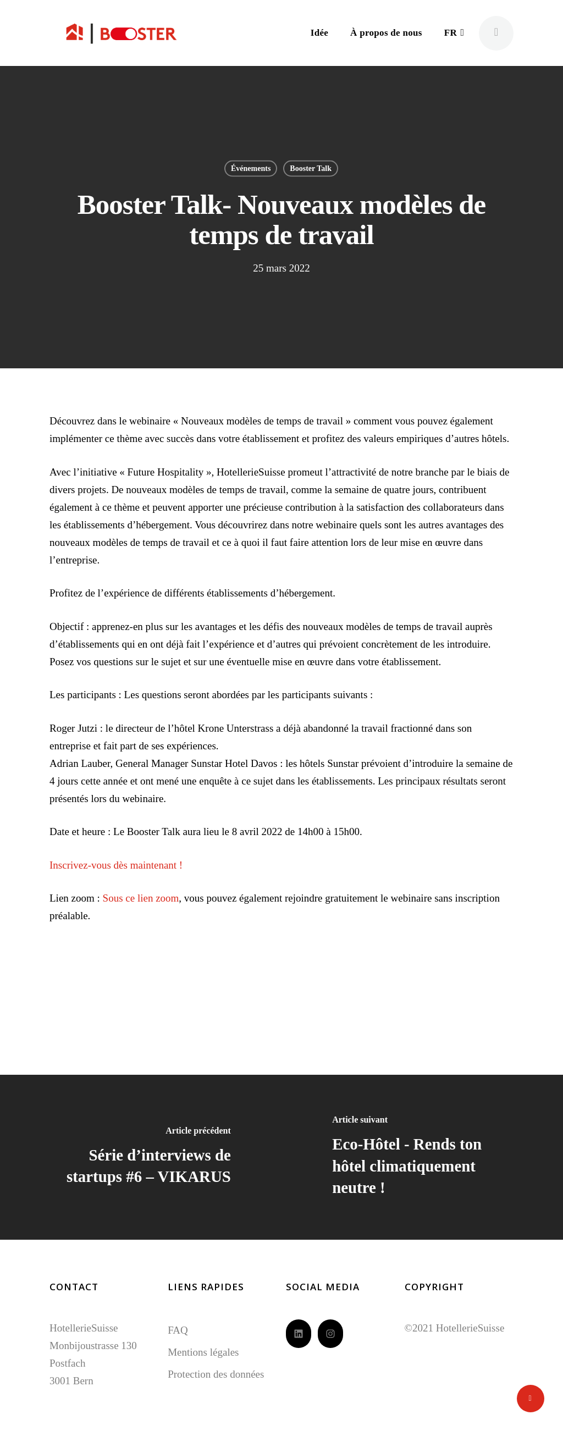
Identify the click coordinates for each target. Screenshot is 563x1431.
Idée (319, 32)
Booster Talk (311, 168)
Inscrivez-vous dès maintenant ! (116, 865)
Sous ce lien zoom (141, 898)
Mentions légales (203, 1352)
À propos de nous (386, 32)
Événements (251, 168)
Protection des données (216, 1374)
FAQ (178, 1330)
